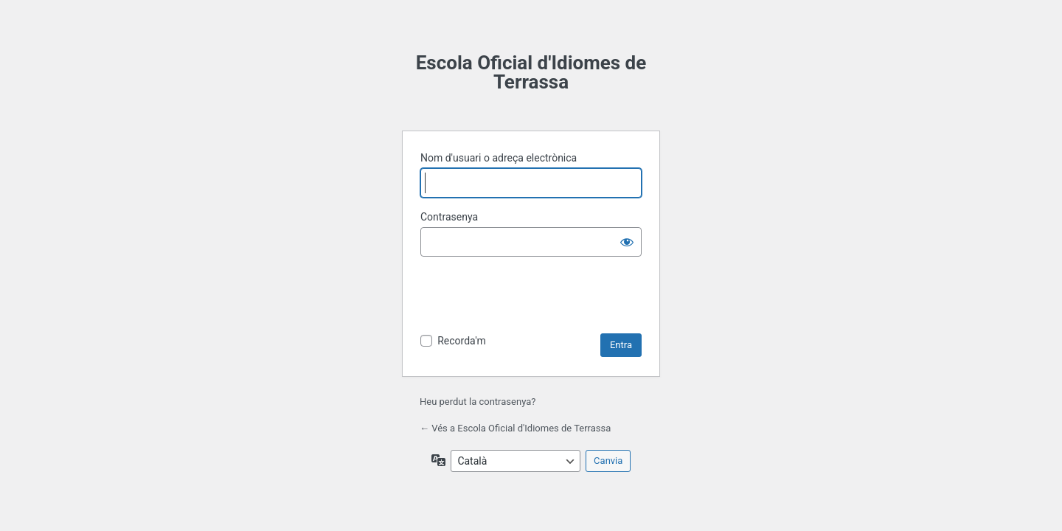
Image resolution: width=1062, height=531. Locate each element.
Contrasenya (449, 217)
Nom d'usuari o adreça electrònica (498, 158)
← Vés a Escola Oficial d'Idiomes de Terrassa (515, 428)
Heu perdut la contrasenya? (477, 401)
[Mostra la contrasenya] (627, 242)
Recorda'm (461, 341)
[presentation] (532, 297)
